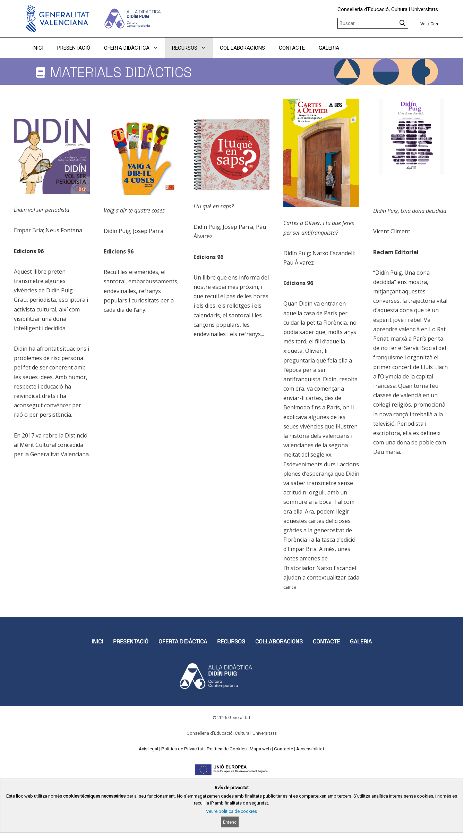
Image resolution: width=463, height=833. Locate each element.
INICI (37, 48)
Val (423, 23)
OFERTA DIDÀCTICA (134, 48)
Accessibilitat (310, 748)
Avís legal (148, 748)
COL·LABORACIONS (242, 48)
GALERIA (329, 48)
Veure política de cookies (231, 811)
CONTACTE (292, 48)
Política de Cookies (227, 748)
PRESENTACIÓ (73, 48)
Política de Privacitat (182, 748)
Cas (434, 23)
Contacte (283, 748)
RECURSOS (192, 48)
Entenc (230, 822)
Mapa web (260, 748)
